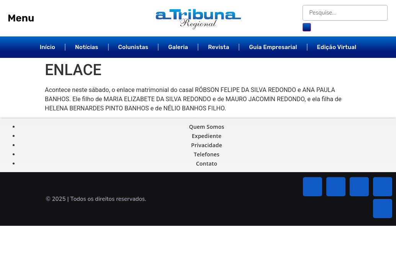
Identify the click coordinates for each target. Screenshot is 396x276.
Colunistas (133, 47)
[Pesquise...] (345, 13)
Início (47, 47)
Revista (218, 47)
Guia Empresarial (273, 47)
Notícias (86, 47)
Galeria (178, 47)
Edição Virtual (337, 47)
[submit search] (307, 27)
